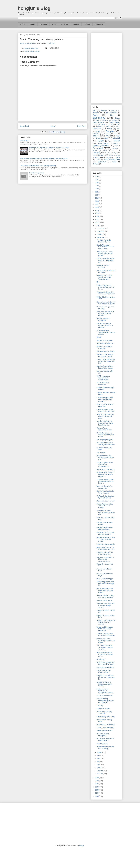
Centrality (100, 705)
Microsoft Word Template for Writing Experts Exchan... (105, 313)
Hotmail (106, 134)
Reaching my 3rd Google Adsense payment (105, 533)
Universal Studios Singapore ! (103, 735)
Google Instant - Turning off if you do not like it (105, 596)
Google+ (96, 134)
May (98, 762)
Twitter (118, 157)
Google (32, 24)
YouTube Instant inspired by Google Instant (105, 497)
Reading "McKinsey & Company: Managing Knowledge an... (105, 423)
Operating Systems (101, 146)
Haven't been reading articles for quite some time (105, 457)
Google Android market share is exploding (105, 553)
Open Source (103, 143)
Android (96, 113)
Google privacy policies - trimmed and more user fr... (106, 677)
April (99, 765)
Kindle (118, 136)
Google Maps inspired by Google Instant (105, 492)
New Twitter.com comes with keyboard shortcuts (106, 444)
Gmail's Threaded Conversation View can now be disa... (105, 247)
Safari (105, 151)
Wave (98, 160)
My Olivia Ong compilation (106, 351)
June (99, 758)
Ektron (116, 126)
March (99, 768)
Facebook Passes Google (106, 544)
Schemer (114, 150)
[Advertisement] (106, 67)
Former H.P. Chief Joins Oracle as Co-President (106, 635)
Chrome (114, 120)
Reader (95, 151)
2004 (97, 793)
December (101, 228)
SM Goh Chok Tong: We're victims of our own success (106, 622)
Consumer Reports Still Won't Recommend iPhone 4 (105, 399)
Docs (118, 124)
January (100, 774)
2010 (97, 225)
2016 (97, 207)
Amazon (104, 111)
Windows (102, 162)
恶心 (98, 282)
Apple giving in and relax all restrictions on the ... (105, 548)
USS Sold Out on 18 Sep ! (106, 725)
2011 (97, 222)
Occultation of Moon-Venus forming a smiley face (106, 512)
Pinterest (115, 148)
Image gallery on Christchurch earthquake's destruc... (105, 691)
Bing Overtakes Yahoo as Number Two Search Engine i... (105, 474)
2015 (97, 210)
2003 (97, 796)
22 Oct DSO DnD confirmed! (103, 384)
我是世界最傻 (24, 140)
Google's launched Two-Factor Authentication (105, 367)
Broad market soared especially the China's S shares (106, 641)
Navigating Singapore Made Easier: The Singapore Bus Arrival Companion (44, 158)
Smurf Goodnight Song (36, 173)
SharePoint (108, 153)
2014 (97, 213)
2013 (97, 216)
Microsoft (64, 24)
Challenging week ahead (105, 667)
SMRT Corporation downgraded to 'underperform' (103, 378)
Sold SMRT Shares (103, 709)
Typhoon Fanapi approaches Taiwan (104, 429)
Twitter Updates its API (104, 731)
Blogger (117, 118)
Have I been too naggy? (105, 579)
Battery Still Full (102, 744)
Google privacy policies (27, 43)
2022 (97, 189)
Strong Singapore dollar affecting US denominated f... (105, 464)
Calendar (105, 120)
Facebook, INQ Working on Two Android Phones (106, 293)
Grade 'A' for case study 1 (106, 469)
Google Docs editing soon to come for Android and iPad (106, 361)
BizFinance (99, 117)
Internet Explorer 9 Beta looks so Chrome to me (105, 410)
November (101, 231)
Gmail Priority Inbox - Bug (106, 717)
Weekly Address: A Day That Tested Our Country (105, 506)
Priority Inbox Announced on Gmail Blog (105, 748)
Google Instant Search (104, 600)
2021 (97, 192)
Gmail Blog (51, 43)
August (99, 752)
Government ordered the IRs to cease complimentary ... (105, 559)
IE (115, 134)
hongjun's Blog (34, 8)
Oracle (116, 145)
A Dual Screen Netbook (105, 696)
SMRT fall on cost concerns (103, 266)
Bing (111, 115)
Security (87, 24)
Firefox (109, 129)
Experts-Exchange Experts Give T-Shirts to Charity (106, 303)
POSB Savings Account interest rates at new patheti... (105, 254)
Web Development (112, 160)
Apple (54, 24)
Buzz (97, 120)
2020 (97, 195)
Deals (111, 124)
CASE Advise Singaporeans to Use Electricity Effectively (38, 165)
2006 (97, 787)
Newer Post (24, 126)
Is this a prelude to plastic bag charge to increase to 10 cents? (49, 148)
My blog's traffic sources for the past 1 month (105, 355)
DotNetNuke (99, 126)
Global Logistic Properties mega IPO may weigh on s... (106, 260)
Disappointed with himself (105, 501)
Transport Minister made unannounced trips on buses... (105, 481)
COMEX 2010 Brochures (105, 728)
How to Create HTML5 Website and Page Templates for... (104, 277)
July (98, 755)
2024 (97, 183)
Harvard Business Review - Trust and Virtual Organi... (106, 539)
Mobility (76, 24)
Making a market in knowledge (103, 319)
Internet (96, 136)
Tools (97, 157)
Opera (115, 143)
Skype (115, 153)
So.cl (94, 155)
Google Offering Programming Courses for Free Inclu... (105, 700)
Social (100, 155)
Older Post (81, 126)
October (100, 234)
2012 (97, 219)
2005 (97, 790)
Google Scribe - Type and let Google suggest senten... (105, 605)
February (100, 771)
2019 (97, 198)
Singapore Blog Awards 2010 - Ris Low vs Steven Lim (105, 629)
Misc (101, 140)
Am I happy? (101, 659)
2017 (97, 204)
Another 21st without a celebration (104, 347)
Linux (98, 138)
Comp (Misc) (114, 122)
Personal (98, 148)
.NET (94, 111)
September (101, 237)
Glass (118, 129)
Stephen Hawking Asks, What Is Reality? (105, 528)
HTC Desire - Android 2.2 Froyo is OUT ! (105, 740)
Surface (118, 155)
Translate (108, 157)
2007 (97, 784)
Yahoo (114, 162)
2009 (97, 778)
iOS (107, 136)
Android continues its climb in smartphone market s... (104, 684)
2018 (97, 201)
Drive (108, 126)
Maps (106, 138)
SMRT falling (101, 453)
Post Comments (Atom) (57, 132)
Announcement (111, 113)
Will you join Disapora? (104, 340)
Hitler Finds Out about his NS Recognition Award (105, 663)
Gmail (27, 51)
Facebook (43, 24)
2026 (97, 176)
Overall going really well (105, 440)
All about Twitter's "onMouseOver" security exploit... (106, 332)
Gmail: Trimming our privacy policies (41, 39)
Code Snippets (98, 122)
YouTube (96, 164)
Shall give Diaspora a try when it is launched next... (105, 416)
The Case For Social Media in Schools (104, 241)
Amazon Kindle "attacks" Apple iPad (105, 405)
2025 (97, 180)
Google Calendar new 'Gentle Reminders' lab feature (105, 435)
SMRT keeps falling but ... (106, 343)
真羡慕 (99, 337)
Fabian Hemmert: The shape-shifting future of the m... (105, 287)
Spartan (111, 155)
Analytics (114, 111)
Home (22, 24)
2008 (97, 781)
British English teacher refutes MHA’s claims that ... (105, 654)
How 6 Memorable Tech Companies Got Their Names (105, 590)
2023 (97, 186)
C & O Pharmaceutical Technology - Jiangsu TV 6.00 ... (105, 647)
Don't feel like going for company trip (104, 487)
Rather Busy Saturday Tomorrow (104, 712)
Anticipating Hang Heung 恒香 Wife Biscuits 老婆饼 (105, 583)
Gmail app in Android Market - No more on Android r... (105, 325)
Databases (99, 24)
